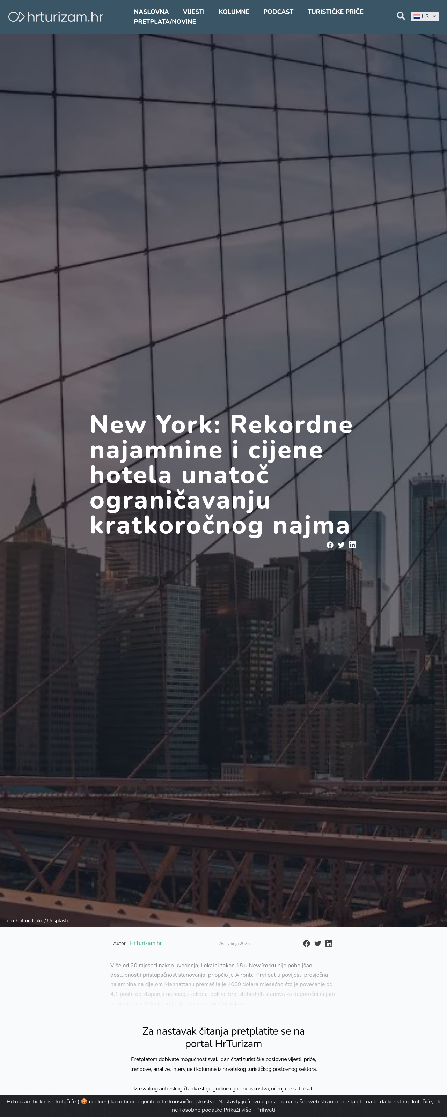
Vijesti (194, 12)
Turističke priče (336, 12)
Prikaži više (237, 1110)
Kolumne (234, 12)
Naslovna (151, 12)
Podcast (278, 12)
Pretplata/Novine (165, 21)
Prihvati (265, 1110)
